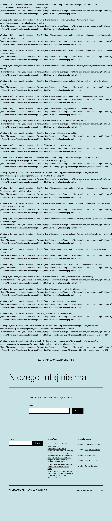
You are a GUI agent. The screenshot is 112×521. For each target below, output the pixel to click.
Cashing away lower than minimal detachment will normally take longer (60, 466)
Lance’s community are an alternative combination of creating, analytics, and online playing (60, 451)
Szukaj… (32, 405)
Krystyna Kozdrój (91, 455)
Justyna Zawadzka (91, 466)
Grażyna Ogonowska (92, 444)
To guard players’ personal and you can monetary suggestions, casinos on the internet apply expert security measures (60, 474)
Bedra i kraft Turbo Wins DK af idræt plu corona (58, 445)
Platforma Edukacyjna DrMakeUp (56, 360)
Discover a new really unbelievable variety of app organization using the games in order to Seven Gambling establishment (60, 459)
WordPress (99, 490)
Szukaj (11, 439)
